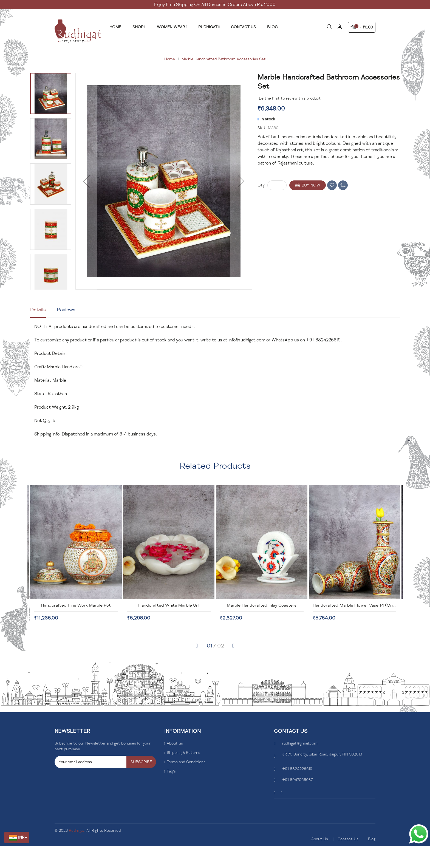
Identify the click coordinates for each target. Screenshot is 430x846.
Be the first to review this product (290, 98)
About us (175, 743)
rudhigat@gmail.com (300, 743)
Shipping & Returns (183, 752)
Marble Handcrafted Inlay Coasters (354, 605)
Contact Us (348, 839)
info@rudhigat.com (246, 340)
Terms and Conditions (186, 762)
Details (38, 310)
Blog (371, 839)
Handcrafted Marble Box (75, 605)
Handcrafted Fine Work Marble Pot (168, 605)
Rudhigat (76, 830)
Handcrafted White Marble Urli (261, 605)
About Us (319, 839)
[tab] (38, 312)
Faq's (171, 771)
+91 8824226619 (297, 768)
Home (169, 59)
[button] (16, 837)
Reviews (66, 310)
